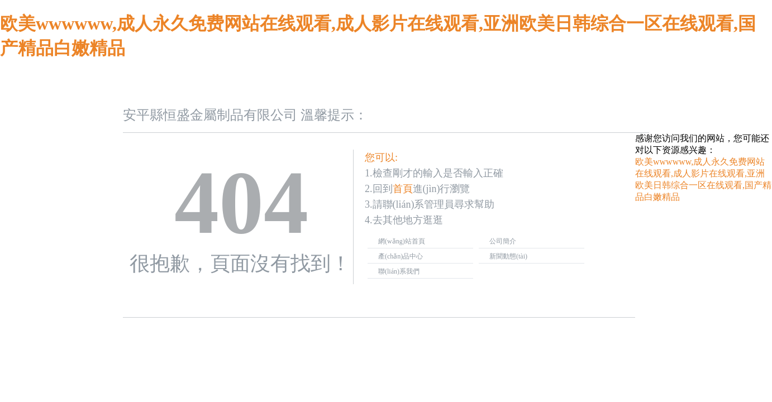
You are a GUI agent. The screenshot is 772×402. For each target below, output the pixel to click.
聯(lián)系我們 (399, 271)
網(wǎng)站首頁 (401, 241)
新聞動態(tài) (508, 256)
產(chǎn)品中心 (400, 256)
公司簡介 (502, 241)
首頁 (403, 188)
